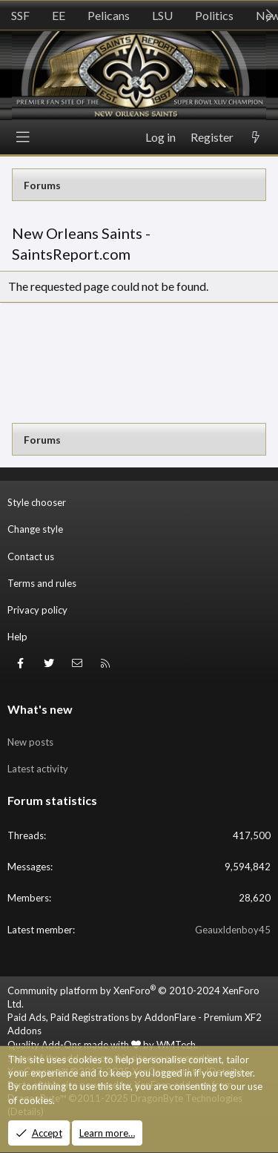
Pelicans (108, 15)
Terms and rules (41, 583)
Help (17, 637)
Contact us (30, 556)
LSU (162, 15)
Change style (35, 529)
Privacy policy (37, 610)
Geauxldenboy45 (233, 930)
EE (58, 15)
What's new (40, 709)
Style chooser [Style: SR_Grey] (36, 502)
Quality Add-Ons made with (74, 1045)
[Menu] (23, 137)
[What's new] (256, 138)
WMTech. (177, 1045)
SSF (20, 15)
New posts (30, 742)
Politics (214, 15)
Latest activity (37, 769)
